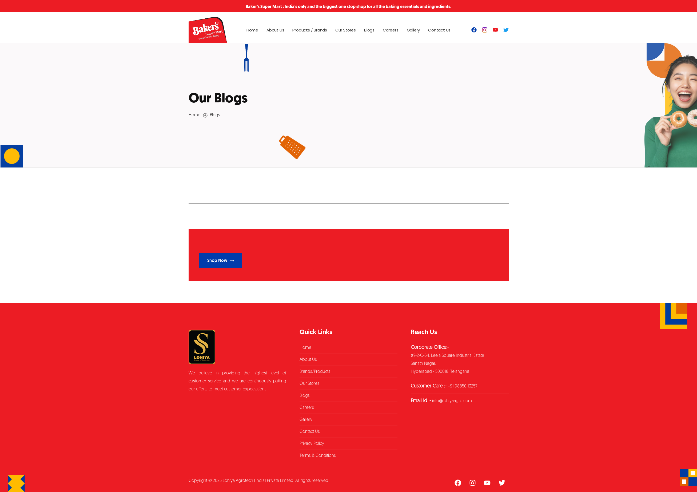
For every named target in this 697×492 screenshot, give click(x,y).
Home (252, 30)
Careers (391, 30)
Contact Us (439, 30)
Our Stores (345, 30)
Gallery (413, 30)
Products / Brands (309, 30)
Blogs (369, 30)
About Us (275, 30)
